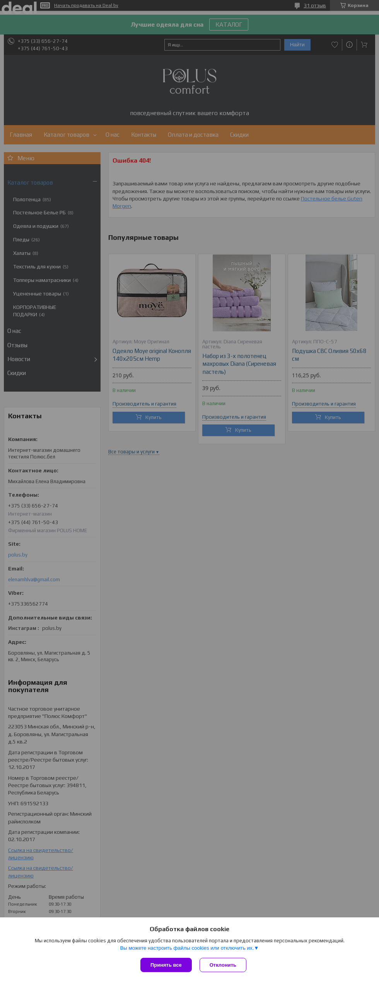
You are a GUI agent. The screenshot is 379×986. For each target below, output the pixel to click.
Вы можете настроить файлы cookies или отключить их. (187, 948)
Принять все (166, 965)
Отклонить (223, 965)
